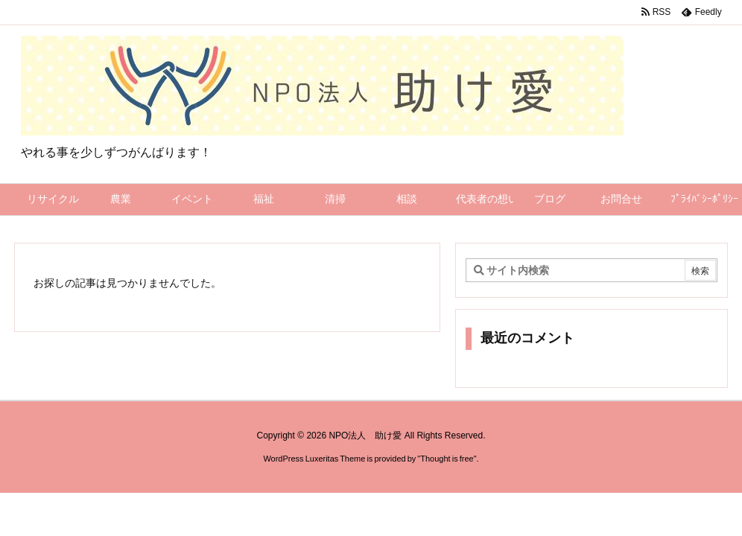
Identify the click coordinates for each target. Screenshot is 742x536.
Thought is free (446, 458)
